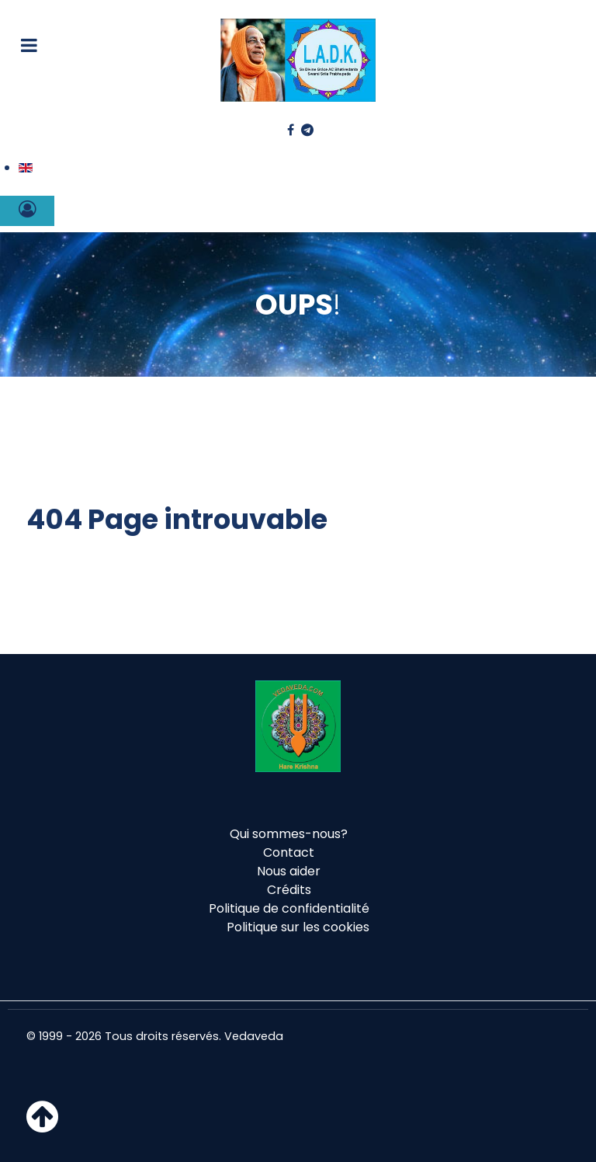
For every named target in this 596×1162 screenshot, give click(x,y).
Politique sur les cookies (298, 927)
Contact (288, 852)
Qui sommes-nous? (289, 834)
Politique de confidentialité (289, 908)
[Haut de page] (42, 1126)
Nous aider (289, 871)
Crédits (289, 890)
